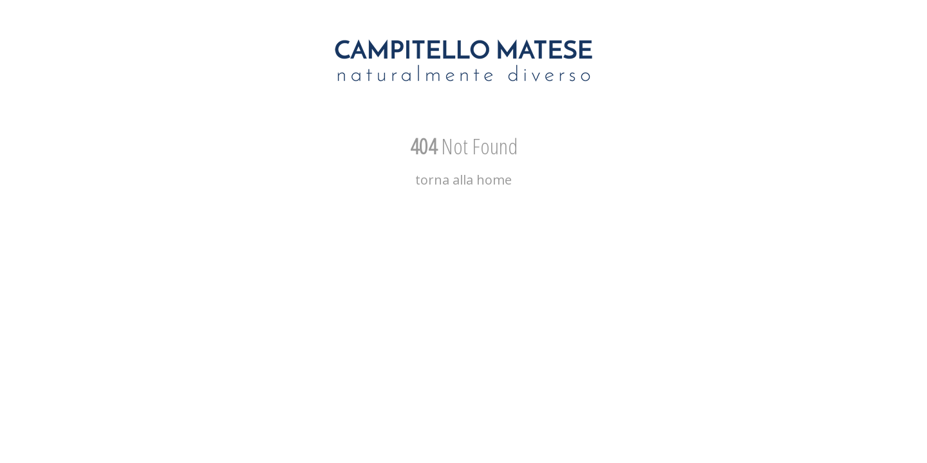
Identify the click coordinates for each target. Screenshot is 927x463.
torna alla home (463, 179)
